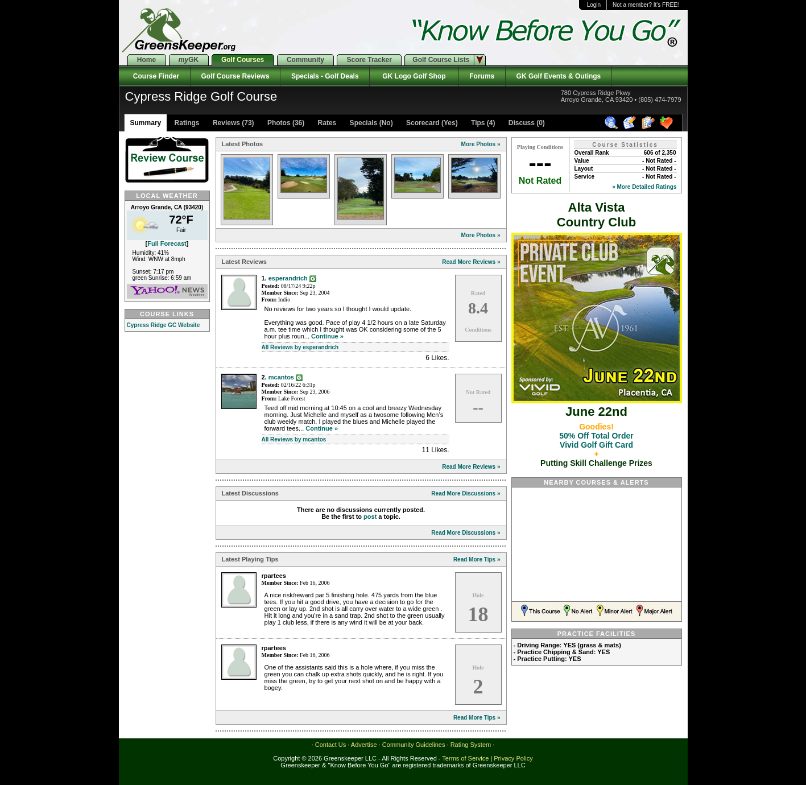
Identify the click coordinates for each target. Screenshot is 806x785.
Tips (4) (482, 123)
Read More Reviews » (471, 262)
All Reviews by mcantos (294, 439)
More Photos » (481, 144)
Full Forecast (166, 243)
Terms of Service (465, 758)
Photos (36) (285, 123)
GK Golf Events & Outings (558, 76)
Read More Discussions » (465, 493)
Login (594, 5)
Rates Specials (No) (354, 123)
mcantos (281, 377)
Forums (482, 76)
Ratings (185, 123)
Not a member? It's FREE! (646, 5)
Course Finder (154, 76)
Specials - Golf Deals (324, 76)
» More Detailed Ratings (644, 187)
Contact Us (330, 744)
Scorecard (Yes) (431, 123)
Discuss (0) (526, 123)
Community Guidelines (413, 744)
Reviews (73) (232, 123)
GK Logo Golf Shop (414, 76)
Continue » (327, 336)
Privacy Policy (513, 758)
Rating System (470, 744)
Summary (146, 123)
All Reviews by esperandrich (300, 347)
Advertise (364, 744)
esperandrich (288, 278)
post (370, 516)
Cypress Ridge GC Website (163, 325)
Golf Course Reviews (235, 76)
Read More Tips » (477, 559)
